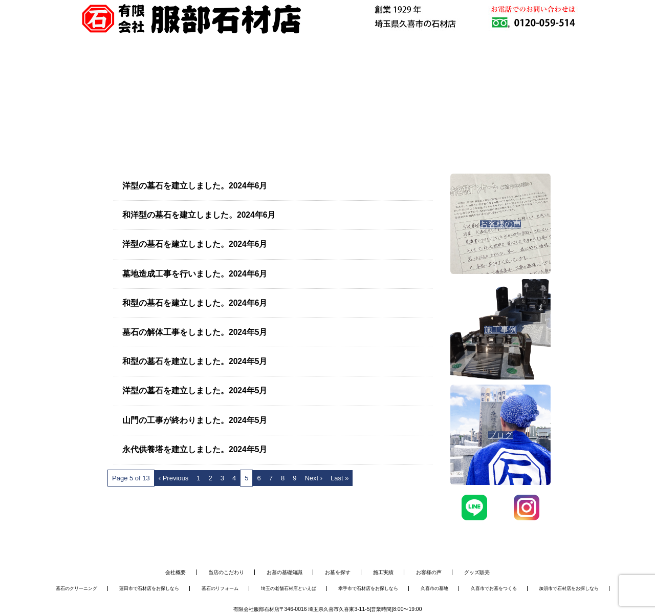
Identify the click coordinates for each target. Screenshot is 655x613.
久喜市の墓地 (434, 588)
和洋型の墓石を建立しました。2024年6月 (198, 214)
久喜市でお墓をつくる (494, 588)
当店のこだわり (226, 572)
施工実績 (383, 572)
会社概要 (175, 572)
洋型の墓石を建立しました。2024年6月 (194, 185)
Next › (313, 478)
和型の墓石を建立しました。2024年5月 (194, 361)
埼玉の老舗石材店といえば (288, 588)
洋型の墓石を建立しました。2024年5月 (194, 390)
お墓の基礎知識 (284, 572)
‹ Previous (174, 478)
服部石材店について (123, 74)
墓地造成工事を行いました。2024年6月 (194, 273)
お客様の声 (429, 572)
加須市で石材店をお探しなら (569, 588)
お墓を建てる (205, 74)
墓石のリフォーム (220, 588)
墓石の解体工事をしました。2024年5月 (194, 332)
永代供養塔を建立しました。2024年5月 (194, 449)
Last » (339, 478)
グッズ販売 (477, 572)
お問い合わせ (533, 74)
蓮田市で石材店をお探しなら (149, 588)
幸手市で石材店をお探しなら (368, 588)
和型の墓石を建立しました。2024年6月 (194, 303)
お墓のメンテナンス (287, 74)
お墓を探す (338, 572)
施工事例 (369, 74)
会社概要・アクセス (451, 74)
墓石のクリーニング (76, 588)
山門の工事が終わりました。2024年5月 (194, 420)
